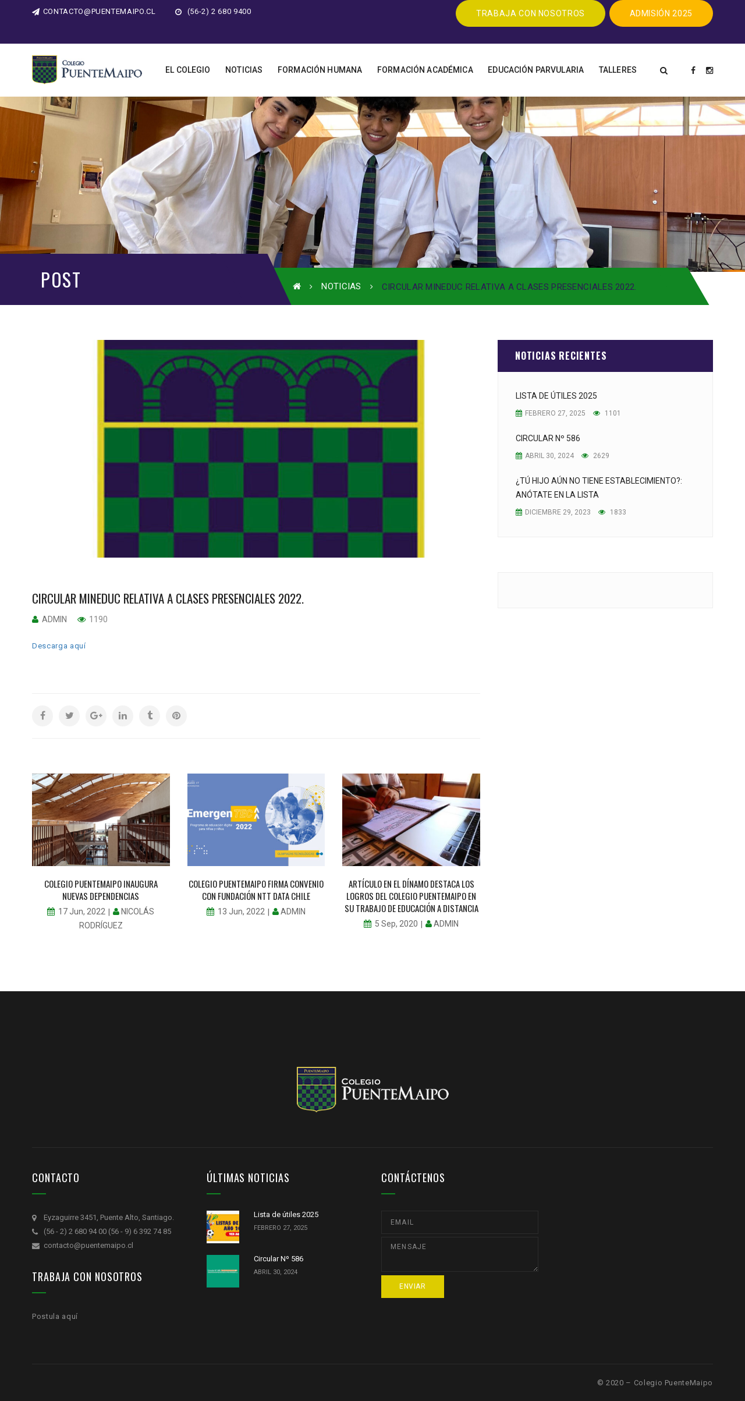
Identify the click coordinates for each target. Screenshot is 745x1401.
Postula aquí (55, 1316)
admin (54, 619)
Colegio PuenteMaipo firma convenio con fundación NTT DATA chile (256, 889)
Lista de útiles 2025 (556, 395)
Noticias (341, 286)
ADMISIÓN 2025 (661, 13)
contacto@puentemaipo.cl (94, 11)
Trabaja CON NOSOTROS (530, 13)
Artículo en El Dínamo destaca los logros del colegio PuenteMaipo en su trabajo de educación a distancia (411, 895)
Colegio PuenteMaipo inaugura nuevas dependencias (101, 889)
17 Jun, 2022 (81, 911)
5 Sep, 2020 (396, 923)
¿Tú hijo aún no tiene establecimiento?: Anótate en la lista (599, 487)
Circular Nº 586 (548, 438)
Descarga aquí (59, 645)
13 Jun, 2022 (241, 911)
